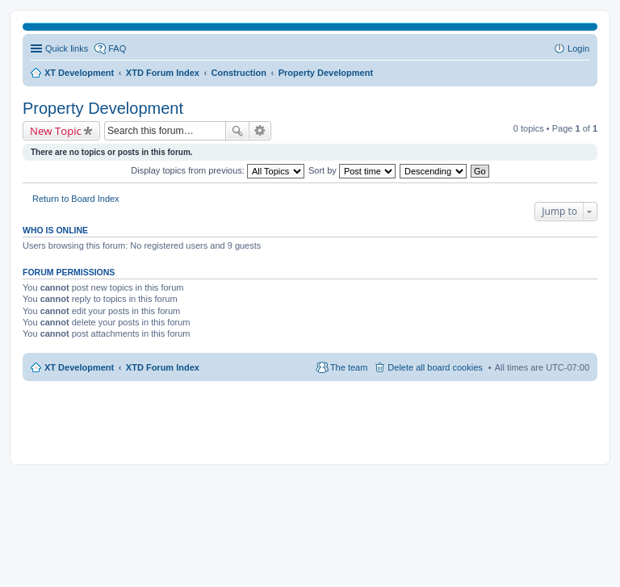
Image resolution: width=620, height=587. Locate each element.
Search (237, 130)
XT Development (79, 367)
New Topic (56, 131)
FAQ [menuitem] (117, 48)
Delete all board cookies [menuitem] (435, 367)
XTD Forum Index (162, 367)
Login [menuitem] (578, 48)
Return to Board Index (75, 198)
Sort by (352, 170)
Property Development (103, 108)
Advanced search (260, 130)
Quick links (66, 48)
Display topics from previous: (217, 170)
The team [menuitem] (348, 367)
